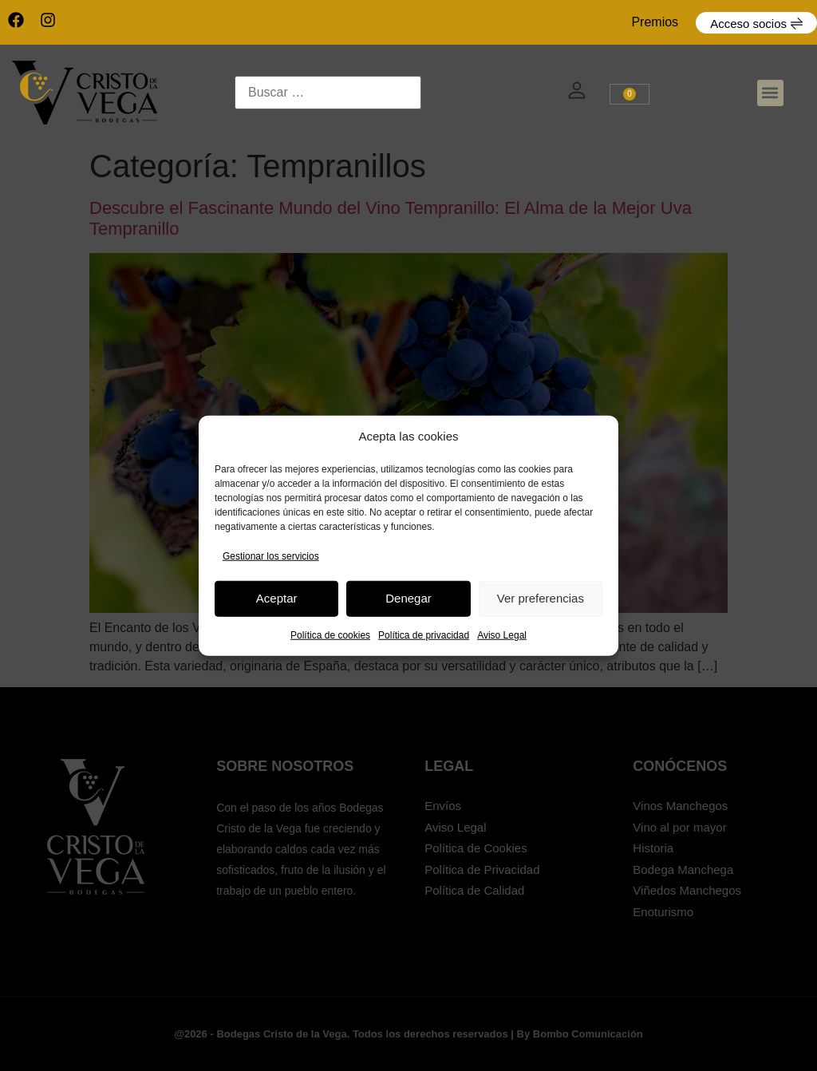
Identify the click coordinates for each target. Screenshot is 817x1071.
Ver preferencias (540, 598)
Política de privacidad (423, 634)
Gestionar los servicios (271, 555)
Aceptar (277, 598)
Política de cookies (330, 634)
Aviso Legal (502, 634)
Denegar (408, 598)
